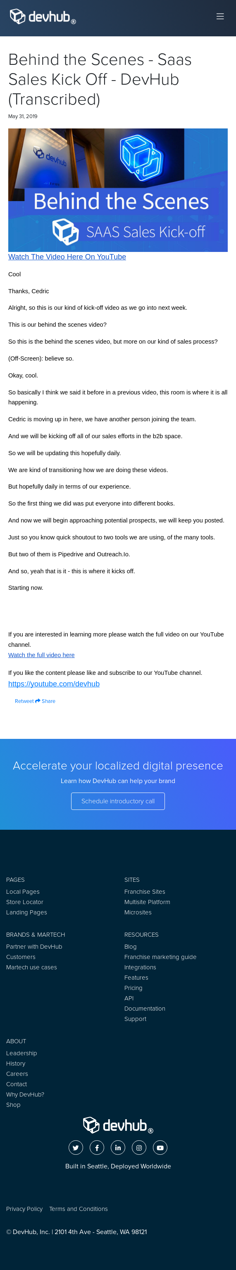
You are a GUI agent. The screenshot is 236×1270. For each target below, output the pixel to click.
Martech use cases (31, 967)
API (128, 998)
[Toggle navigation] (220, 16)
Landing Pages (26, 912)
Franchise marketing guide (160, 956)
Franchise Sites (144, 891)
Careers (17, 1073)
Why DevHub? (25, 1094)
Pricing (133, 987)
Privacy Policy (24, 1208)
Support (135, 1018)
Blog (130, 946)
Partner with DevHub (34, 946)
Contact (16, 1084)
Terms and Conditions (78, 1208)
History (15, 1063)
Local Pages (23, 891)
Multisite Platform (147, 902)
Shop (13, 1104)
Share (45, 701)
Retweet (21, 701)
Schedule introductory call (118, 801)
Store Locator (24, 902)
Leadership (21, 1053)
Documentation (144, 1008)
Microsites (138, 912)
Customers (21, 956)
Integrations (140, 967)
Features (136, 977)
